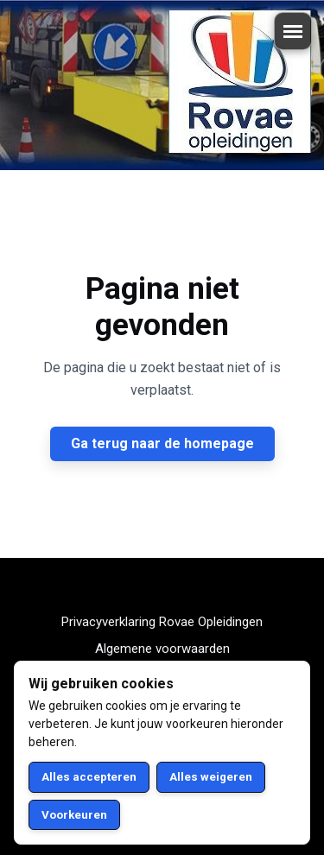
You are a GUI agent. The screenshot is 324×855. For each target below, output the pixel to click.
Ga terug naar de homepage (162, 443)
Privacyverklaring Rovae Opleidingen (162, 622)
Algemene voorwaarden (162, 648)
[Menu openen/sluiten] (293, 31)
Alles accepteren (89, 776)
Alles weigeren (210, 776)
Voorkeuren (74, 814)
